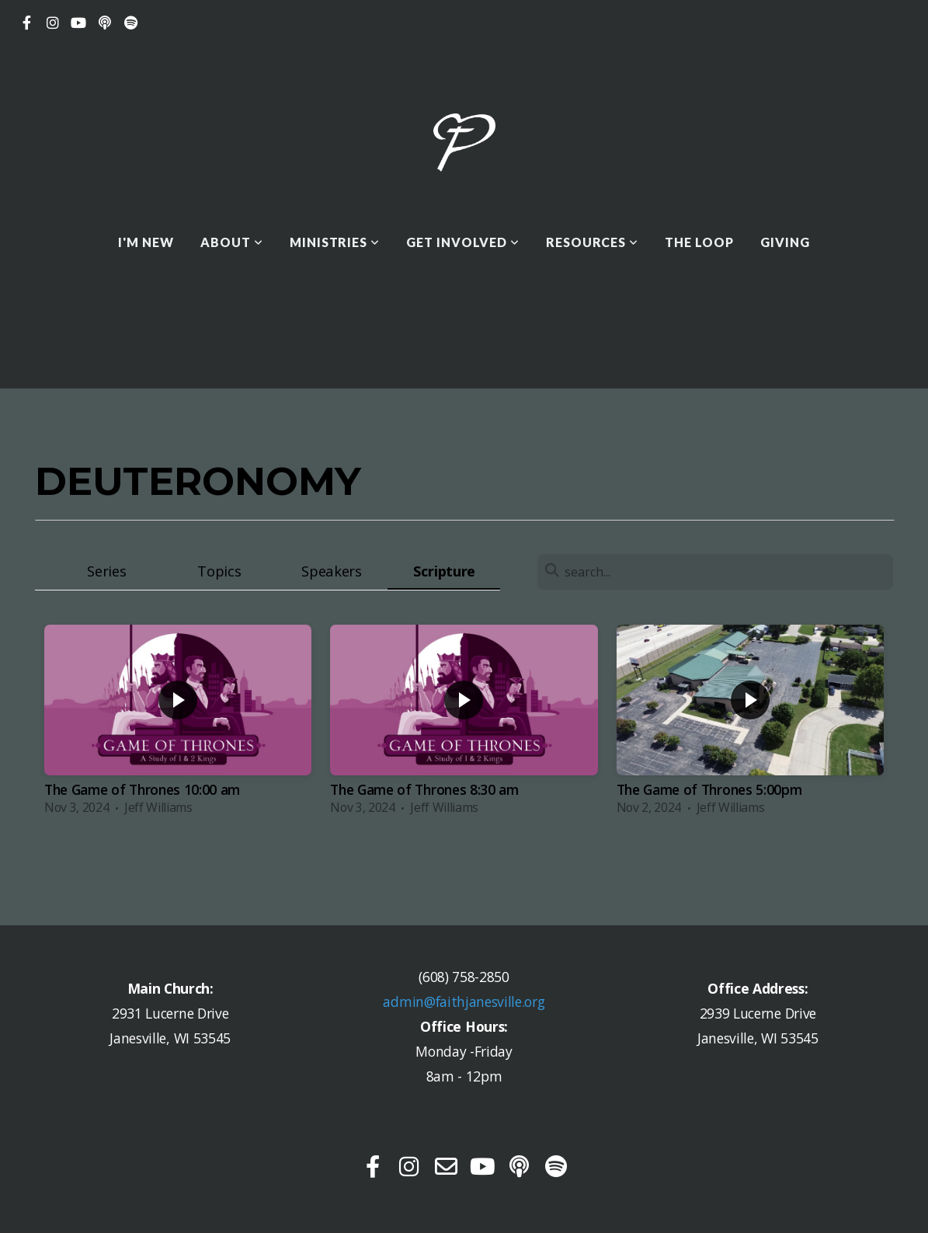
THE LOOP (699, 242)
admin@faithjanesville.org (463, 1001)
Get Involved (462, 242)
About (231, 242)
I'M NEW (146, 242)
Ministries (335, 242)
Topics (219, 570)
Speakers (331, 570)
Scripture (444, 570)
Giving (785, 242)
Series (106, 570)
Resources (592, 242)
